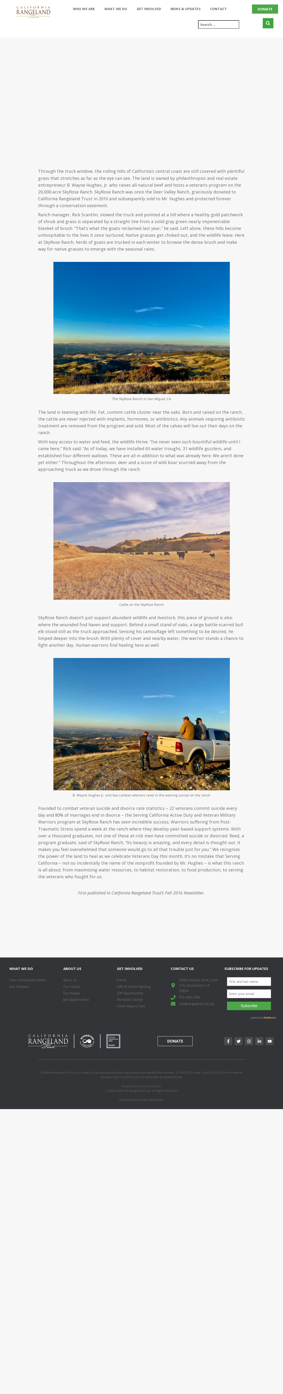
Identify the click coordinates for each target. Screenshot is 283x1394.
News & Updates (186, 9)
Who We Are (84, 9)
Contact (218, 9)
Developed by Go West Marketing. (141, 1100)
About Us (72, 968)
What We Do (115, 9)
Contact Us (182, 968)
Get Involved (149, 9)
